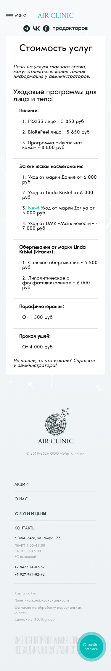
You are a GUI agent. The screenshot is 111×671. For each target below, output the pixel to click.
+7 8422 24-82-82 (30, 567)
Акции (21, 484)
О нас (21, 499)
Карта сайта (25, 593)
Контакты (25, 528)
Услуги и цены (30, 513)
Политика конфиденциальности (42, 600)
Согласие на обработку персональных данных (48, 609)
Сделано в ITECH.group (35, 619)
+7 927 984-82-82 (30, 574)
